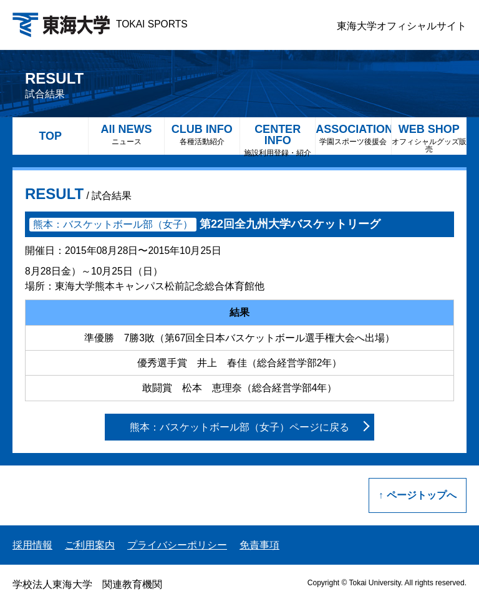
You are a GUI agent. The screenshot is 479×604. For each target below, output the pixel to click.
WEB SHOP (429, 138)
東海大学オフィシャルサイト (402, 26)
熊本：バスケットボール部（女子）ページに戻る (239, 427)
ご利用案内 (90, 545)
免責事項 (259, 545)
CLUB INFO (202, 134)
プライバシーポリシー (177, 545)
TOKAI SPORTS (100, 24)
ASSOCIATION (353, 134)
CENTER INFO (277, 139)
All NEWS (126, 134)
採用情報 (32, 545)
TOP (50, 136)
